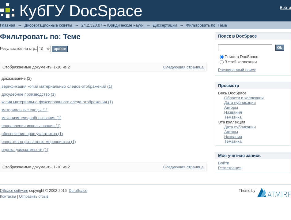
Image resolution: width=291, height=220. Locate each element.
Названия (233, 112)
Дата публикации (240, 102)
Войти (285, 7)
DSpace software (14, 191)
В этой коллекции (238, 62)
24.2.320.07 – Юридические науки (112, 25)
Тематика (233, 117)
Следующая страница (183, 67)
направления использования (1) (31, 125)
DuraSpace (78, 191)
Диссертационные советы (48, 25)
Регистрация (229, 168)
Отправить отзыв (33, 196)
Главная (7, 25)
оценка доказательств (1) (25, 149)
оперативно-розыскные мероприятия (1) (39, 141)
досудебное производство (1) (29, 94)
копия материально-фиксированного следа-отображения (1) (57, 102)
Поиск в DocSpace (239, 56)
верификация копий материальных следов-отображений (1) (57, 86)
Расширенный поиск (236, 70)
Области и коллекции (244, 98)
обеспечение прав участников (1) (32, 133)
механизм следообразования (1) (31, 118)
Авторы (231, 107)
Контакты (8, 196)
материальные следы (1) (24, 110)
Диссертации (165, 25)
